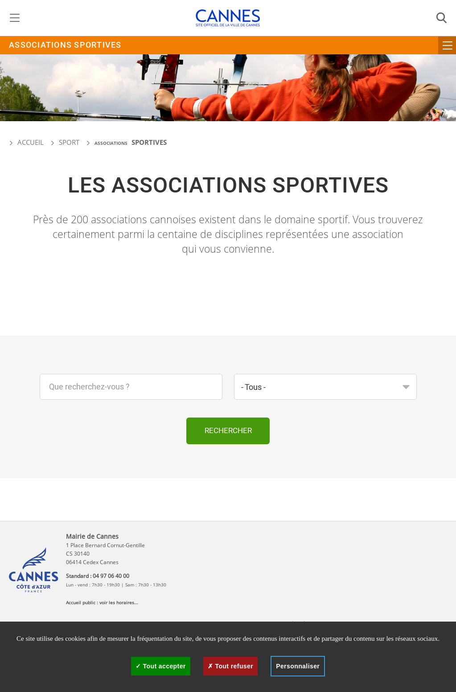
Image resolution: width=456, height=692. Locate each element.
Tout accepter (161, 666)
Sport (69, 142)
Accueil (26, 142)
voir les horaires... (118, 602)
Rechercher (228, 430)
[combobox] (325, 387)
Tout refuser (230, 666)
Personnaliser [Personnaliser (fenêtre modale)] (298, 666)
